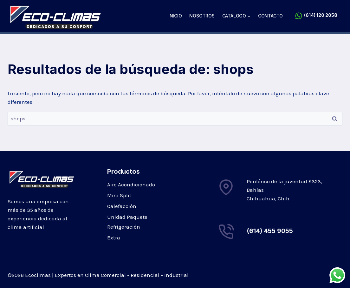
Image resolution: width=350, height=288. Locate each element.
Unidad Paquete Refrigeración (127, 222)
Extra (113, 237)
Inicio (175, 15)
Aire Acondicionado (131, 184)
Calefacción (121, 206)
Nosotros (201, 15)
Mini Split (119, 195)
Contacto (270, 15)
